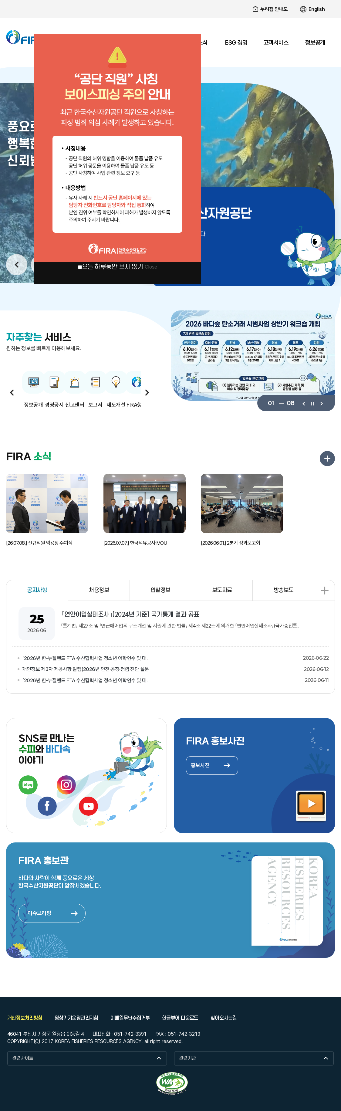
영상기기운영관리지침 (76, 1018)
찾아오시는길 (224, 1018)
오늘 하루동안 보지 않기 (112, 266)
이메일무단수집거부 (130, 1018)
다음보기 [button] (147, 392)
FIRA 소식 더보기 (327, 458)
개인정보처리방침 (24, 1018)
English (317, 9)
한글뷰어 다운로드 (180, 1018)
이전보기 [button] (16, 264)
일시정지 (312, 403)
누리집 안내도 (274, 9)
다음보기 (321, 403)
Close (151, 266)
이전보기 (303, 403)
